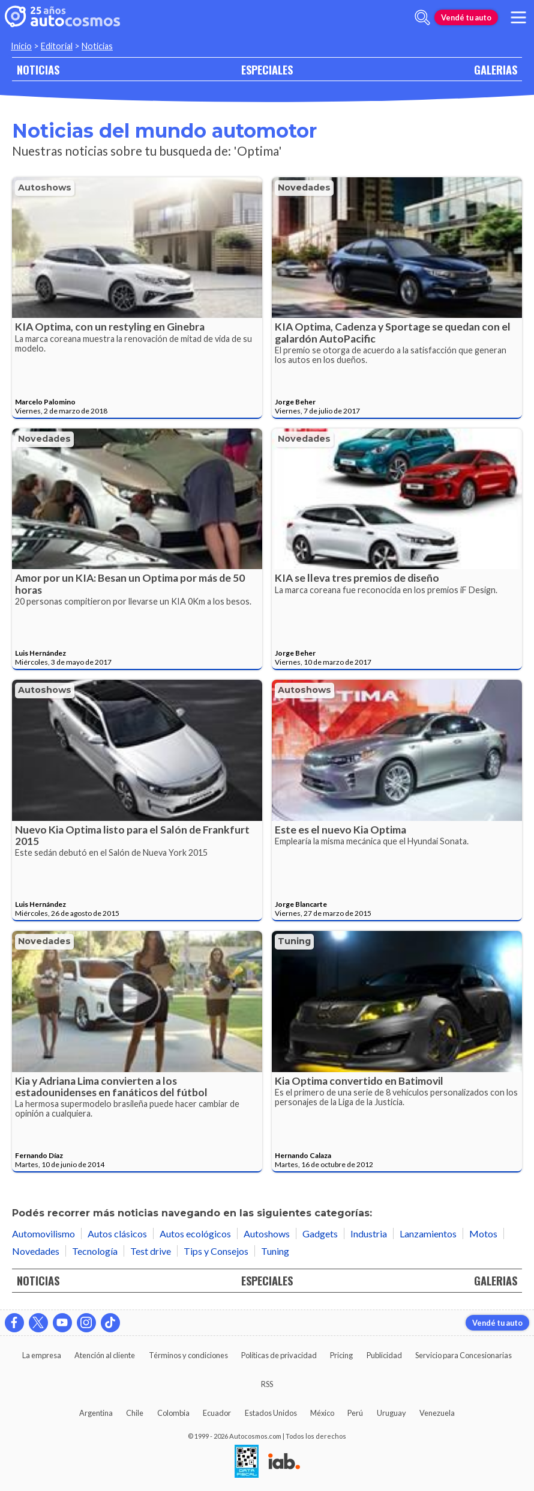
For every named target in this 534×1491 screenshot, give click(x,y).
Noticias (97, 46)
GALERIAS (495, 69)
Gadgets (320, 1233)
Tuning (294, 941)
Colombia (173, 1413)
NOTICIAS (38, 69)
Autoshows (44, 187)
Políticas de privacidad (279, 1355)
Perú (355, 1413)
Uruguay (391, 1413)
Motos (483, 1233)
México (322, 1413)
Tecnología (95, 1251)
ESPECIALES (267, 69)
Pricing (341, 1355)
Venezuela (437, 1413)
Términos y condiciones (188, 1355)
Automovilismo (43, 1233)
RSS (267, 1384)
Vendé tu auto (466, 17)
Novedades (304, 187)
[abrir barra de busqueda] (422, 17)
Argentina (96, 1413)
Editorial (57, 46)
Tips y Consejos (216, 1251)
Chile (134, 1413)
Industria (368, 1233)
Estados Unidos (271, 1413)
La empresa (41, 1355)
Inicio (21, 46)
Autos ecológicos (195, 1233)
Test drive (150, 1251)
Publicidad (384, 1355)
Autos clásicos (117, 1233)
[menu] (518, 17)
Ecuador (217, 1413)
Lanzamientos (428, 1233)
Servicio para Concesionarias (463, 1355)
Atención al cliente (104, 1355)
